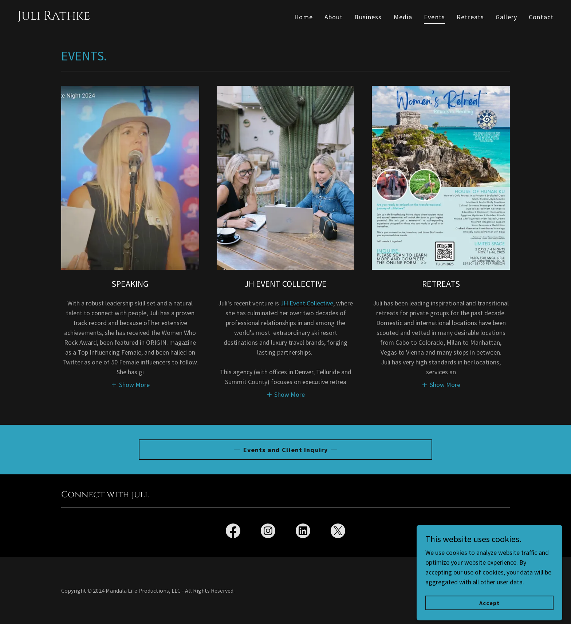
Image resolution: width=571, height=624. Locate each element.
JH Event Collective (306, 303)
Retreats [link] (470, 17)
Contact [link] (541, 17)
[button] (130, 384)
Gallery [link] (506, 17)
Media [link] (403, 17)
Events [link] (434, 17)
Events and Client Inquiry (285, 450)
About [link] (333, 17)
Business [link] (368, 17)
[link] (53, 17)
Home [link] (303, 17)
